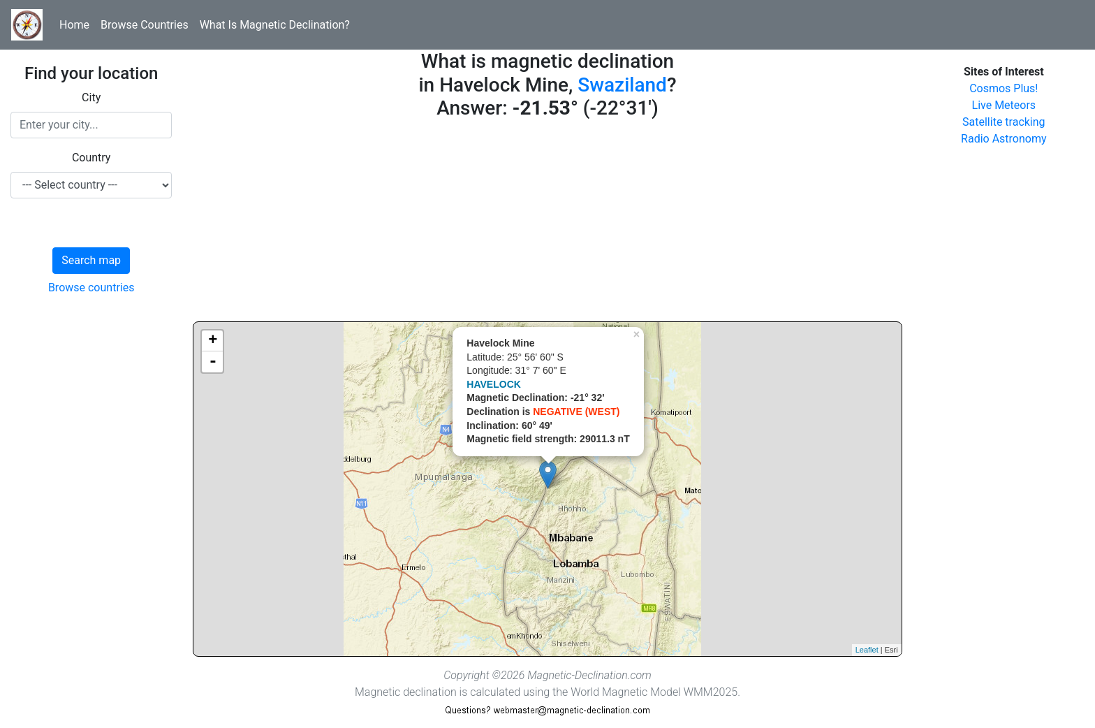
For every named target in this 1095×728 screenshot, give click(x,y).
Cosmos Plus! (1003, 88)
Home (74, 24)
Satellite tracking (1003, 122)
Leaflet (867, 650)
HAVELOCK (493, 384)
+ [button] (212, 340)
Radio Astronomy (1003, 138)
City (91, 97)
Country (91, 157)
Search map (91, 260)
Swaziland (622, 84)
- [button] (213, 361)
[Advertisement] (547, 223)
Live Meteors (1004, 105)
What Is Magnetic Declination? (275, 24)
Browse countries (91, 287)
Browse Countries (145, 24)
